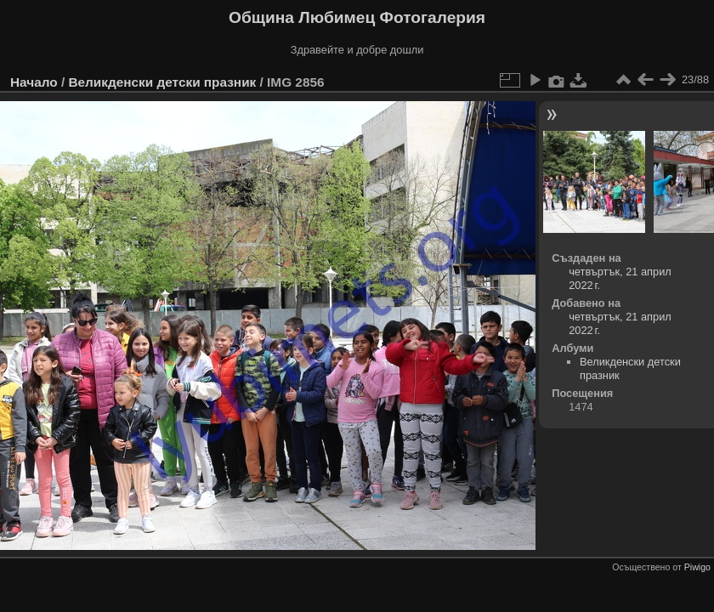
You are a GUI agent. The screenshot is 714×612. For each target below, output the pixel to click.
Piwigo (697, 567)
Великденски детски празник (162, 82)
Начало (34, 82)
